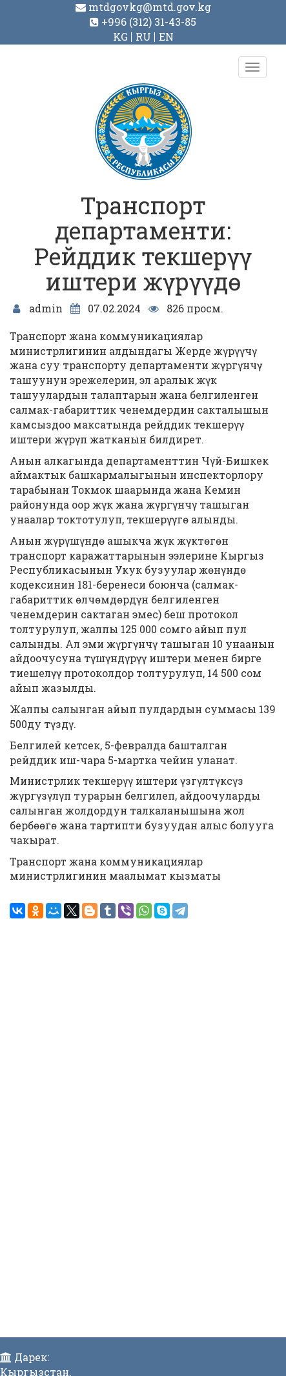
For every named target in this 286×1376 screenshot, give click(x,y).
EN (166, 36)
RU (143, 36)
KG (120, 36)
